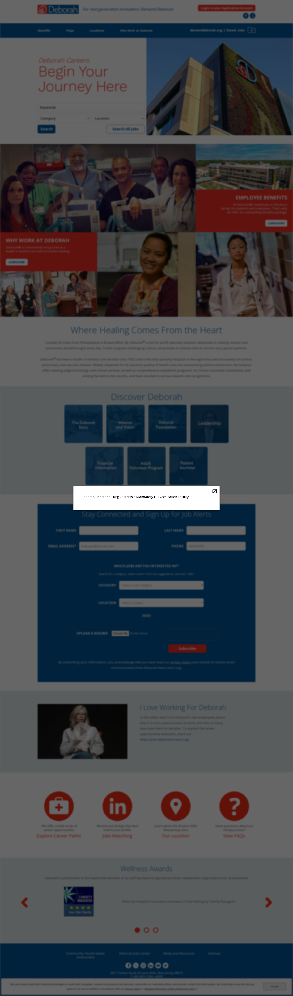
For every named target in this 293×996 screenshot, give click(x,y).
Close (215, 491)
